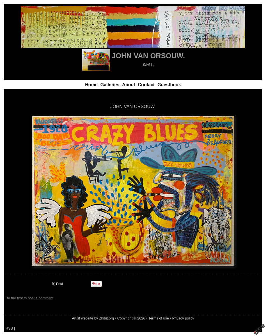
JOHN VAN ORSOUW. (148, 56)
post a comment (40, 298)
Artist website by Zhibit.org (93, 318)
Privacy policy (183, 318)
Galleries (110, 84)
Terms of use (158, 318)
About (128, 84)
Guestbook (169, 84)
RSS (9, 328)
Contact (146, 84)
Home (91, 84)
